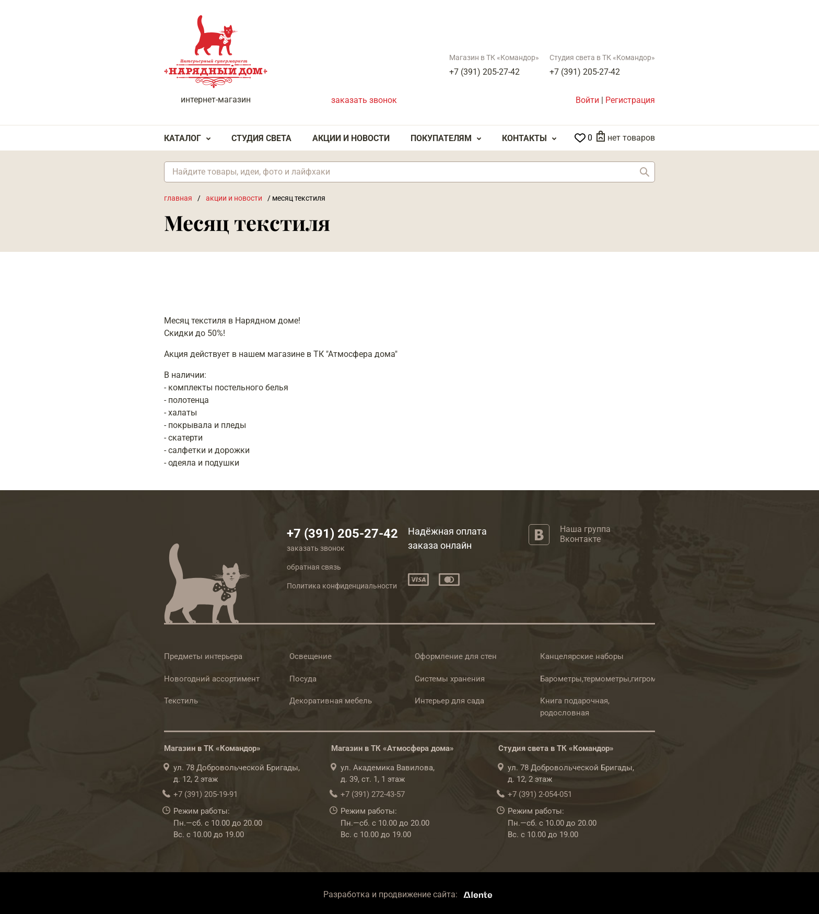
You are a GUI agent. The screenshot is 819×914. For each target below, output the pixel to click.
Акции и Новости (351, 138)
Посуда (303, 679)
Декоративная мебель (330, 700)
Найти (644, 171)
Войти (587, 100)
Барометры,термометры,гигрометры (607, 679)
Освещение (310, 656)
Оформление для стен (456, 656)
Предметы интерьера (203, 656)
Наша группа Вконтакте (585, 534)
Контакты (524, 138)
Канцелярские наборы (582, 656)
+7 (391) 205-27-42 (484, 72)
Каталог (182, 138)
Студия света (261, 138)
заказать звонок (364, 100)
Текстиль (181, 700)
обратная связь (314, 567)
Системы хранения (450, 679)
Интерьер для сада (449, 700)
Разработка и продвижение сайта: (409, 894)
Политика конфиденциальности (342, 586)
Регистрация (630, 100)
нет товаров (631, 138)
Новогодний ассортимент (212, 679)
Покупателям (441, 138)
